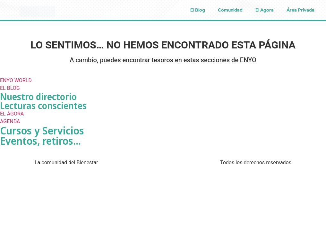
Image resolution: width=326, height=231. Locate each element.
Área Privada (300, 10)
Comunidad (230, 10)
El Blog (197, 10)
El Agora (264, 10)
